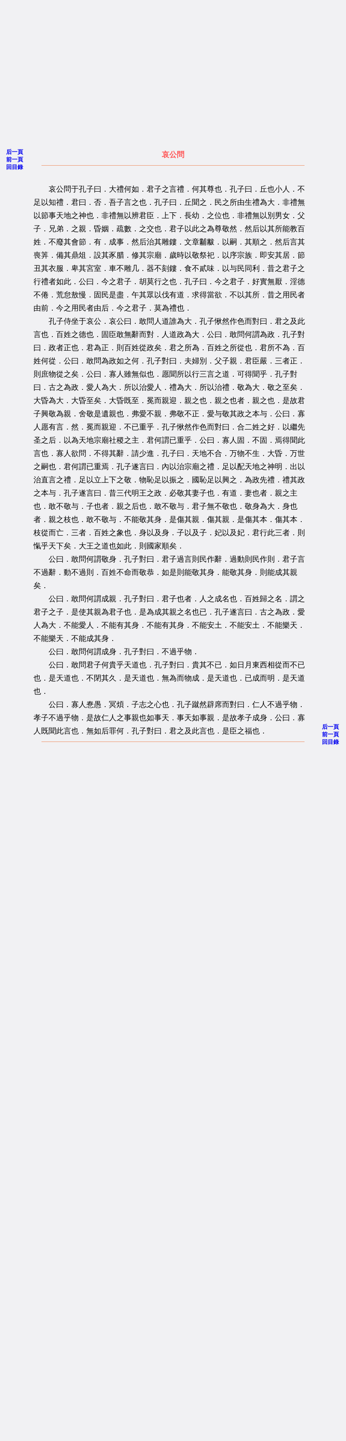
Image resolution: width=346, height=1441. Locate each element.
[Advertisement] (149, 71)
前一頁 (14, 159)
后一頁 (14, 152)
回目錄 (14, 167)
